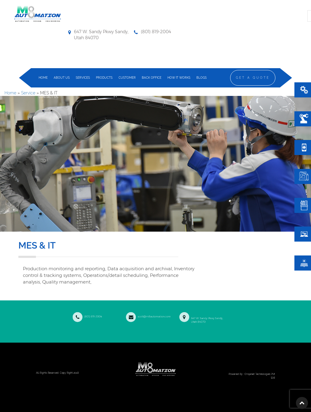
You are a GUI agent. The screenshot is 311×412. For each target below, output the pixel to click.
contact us (48, 97)
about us (62, 77)
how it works (178, 77)
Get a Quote (253, 77)
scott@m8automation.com (150, 314)
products (104, 77)
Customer (127, 77)
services (83, 77)
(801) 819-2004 (106, 314)
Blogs (201, 77)
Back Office (151, 77)
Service (28, 92)
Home (10, 92)
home (43, 77)
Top (302, 403)
